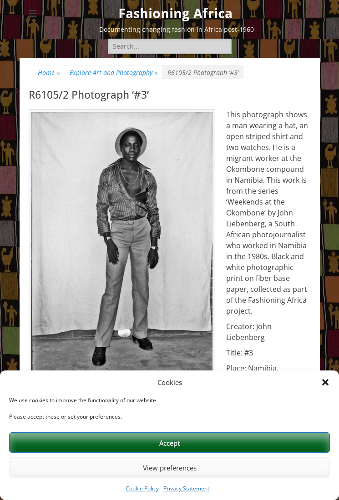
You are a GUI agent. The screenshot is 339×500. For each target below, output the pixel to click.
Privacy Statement (186, 488)
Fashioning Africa (175, 13)
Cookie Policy (142, 488)
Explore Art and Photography (114, 72)
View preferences (170, 467)
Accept (169, 442)
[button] (325, 382)
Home (49, 72)
